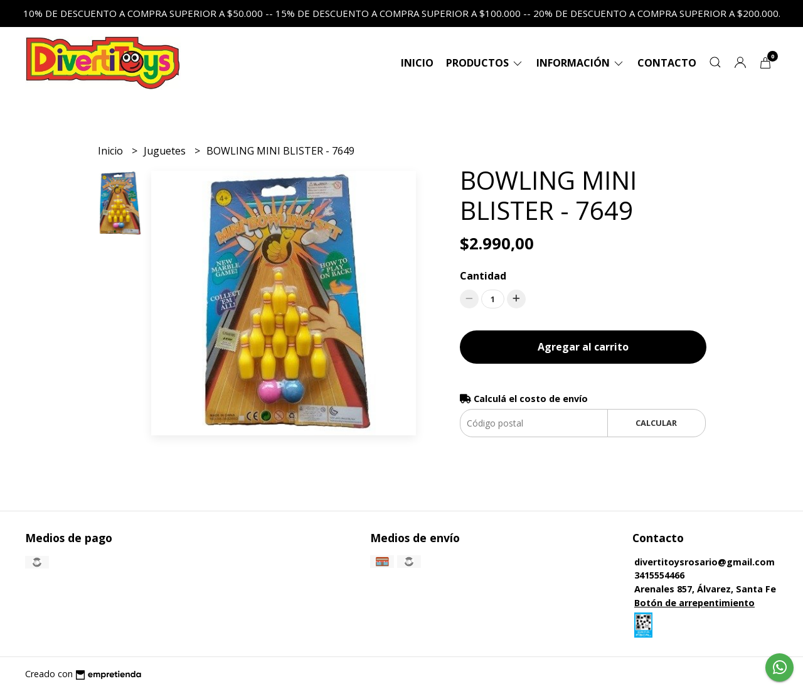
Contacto (666, 63)
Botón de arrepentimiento (694, 603)
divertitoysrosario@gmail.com (704, 562)
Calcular (656, 422)
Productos (485, 63)
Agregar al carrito (583, 347)
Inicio (417, 63)
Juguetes (166, 151)
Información (580, 63)
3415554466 (659, 575)
